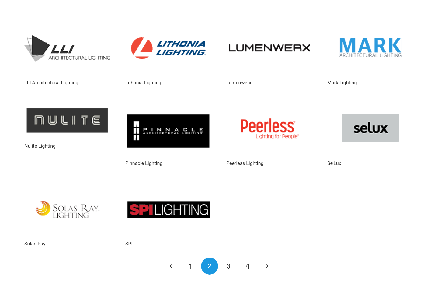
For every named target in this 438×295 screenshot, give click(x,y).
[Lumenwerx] (269, 48)
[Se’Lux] (370, 129)
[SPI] (168, 209)
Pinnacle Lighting (143, 163)
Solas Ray (34, 244)
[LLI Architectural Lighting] (67, 48)
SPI (129, 244)
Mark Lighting (342, 83)
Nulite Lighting (40, 146)
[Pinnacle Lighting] (168, 129)
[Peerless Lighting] (269, 129)
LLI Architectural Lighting (51, 83)
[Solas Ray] (67, 209)
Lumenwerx (238, 83)
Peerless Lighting (245, 163)
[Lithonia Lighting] (168, 48)
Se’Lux (334, 163)
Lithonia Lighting (143, 83)
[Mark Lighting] (370, 48)
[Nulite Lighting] (67, 120)
